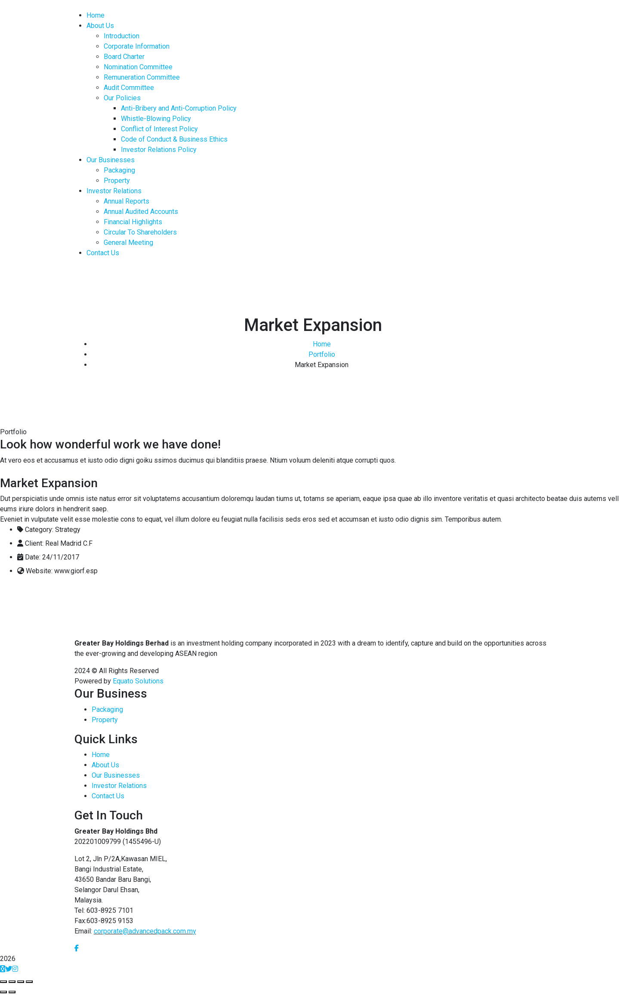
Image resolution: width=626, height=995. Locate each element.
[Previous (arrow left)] (3, 992)
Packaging (107, 709)
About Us (105, 765)
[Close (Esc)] (3, 981)
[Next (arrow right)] (12, 992)
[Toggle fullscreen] (20, 981)
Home (322, 344)
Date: (32, 557)
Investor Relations (119, 786)
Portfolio (321, 354)
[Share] (12, 981)
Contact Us (108, 796)
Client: (34, 543)
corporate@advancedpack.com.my (145, 931)
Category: (39, 529)
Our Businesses (116, 775)
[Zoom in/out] (29, 981)
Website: (39, 571)
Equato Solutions (138, 681)
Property (105, 720)
